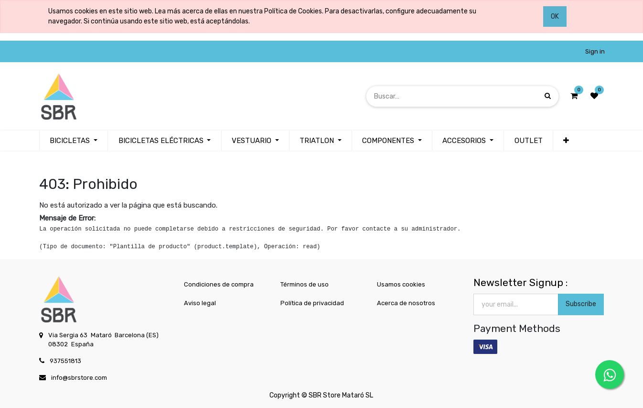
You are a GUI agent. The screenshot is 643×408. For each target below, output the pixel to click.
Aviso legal (200, 303)
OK (555, 16)
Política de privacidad (312, 303)
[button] (566, 141)
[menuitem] (528, 141)
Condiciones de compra (219, 284)
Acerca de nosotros (406, 303)
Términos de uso (304, 284)
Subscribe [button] (581, 304)
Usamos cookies (401, 284)
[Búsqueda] (547, 96)
